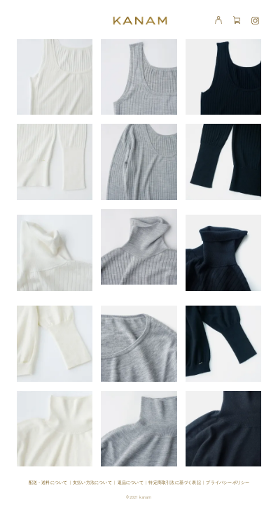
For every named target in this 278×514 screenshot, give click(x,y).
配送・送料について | (51, 482)
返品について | (133, 482)
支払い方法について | (95, 482)
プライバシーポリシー (227, 482)
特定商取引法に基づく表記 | (177, 482)
